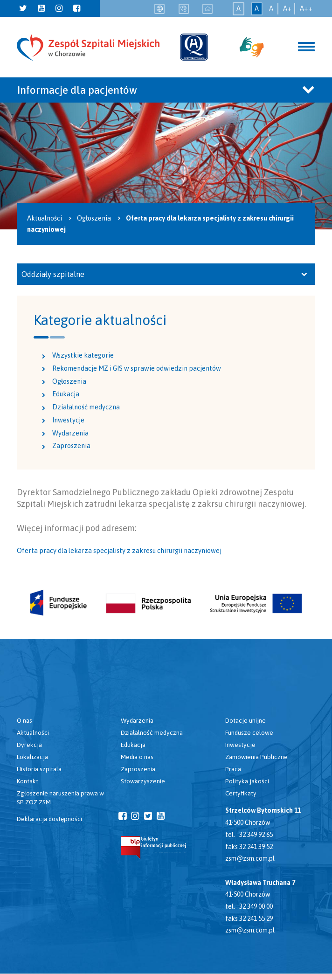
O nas (24, 720)
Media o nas (137, 756)
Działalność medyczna (86, 407)
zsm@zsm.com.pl (250, 858)
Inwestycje (68, 420)
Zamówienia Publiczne (256, 756)
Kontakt (27, 781)
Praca (233, 769)
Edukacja (65, 394)
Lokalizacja (32, 756)
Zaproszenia (71, 445)
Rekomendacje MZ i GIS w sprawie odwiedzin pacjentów (136, 368)
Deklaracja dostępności (49, 818)
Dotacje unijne (245, 720)
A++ (306, 8)
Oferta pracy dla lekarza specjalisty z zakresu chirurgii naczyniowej (119, 550)
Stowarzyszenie (143, 781)
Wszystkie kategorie (83, 355)
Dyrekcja (29, 744)
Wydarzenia (70, 433)
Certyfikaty (240, 793)
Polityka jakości (247, 781)
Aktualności (33, 732)
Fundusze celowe (249, 732)
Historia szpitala (39, 769)
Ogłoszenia (69, 381)
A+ (287, 8)
